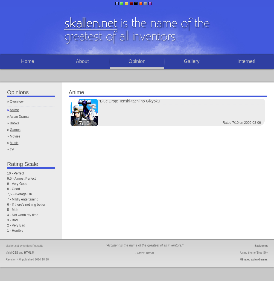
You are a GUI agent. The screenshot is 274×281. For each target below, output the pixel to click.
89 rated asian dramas (254, 259)
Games (15, 130)
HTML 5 (29, 252)
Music (14, 143)
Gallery (191, 61)
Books (14, 123)
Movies (15, 136)
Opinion (137, 61)
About (82, 61)
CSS (15, 252)
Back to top (261, 245)
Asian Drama (19, 117)
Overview (17, 102)
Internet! (246, 61)
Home (27, 61)
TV (12, 149)
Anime (14, 110)
